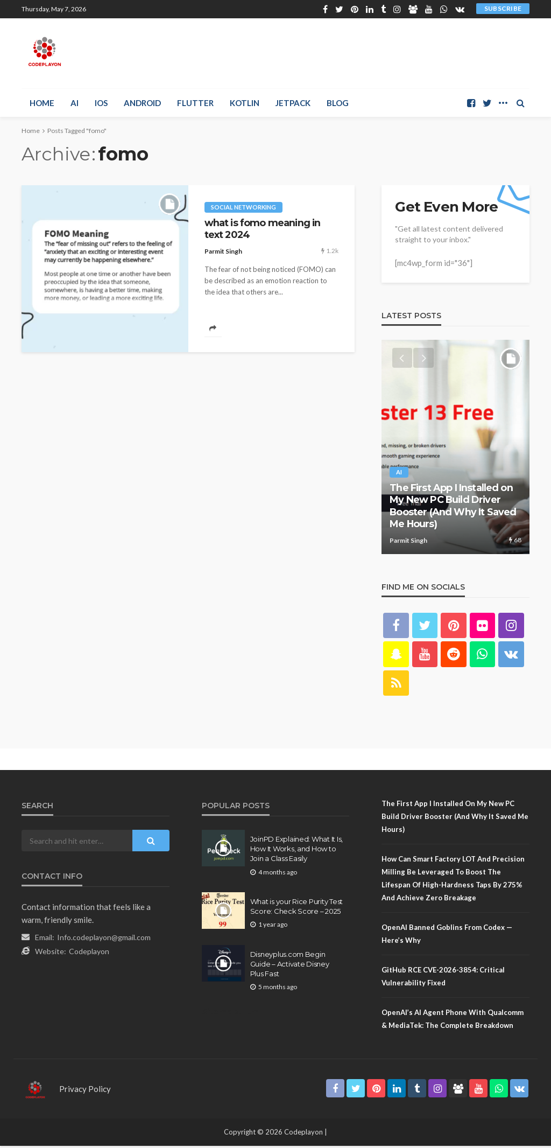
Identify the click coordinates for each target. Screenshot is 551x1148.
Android (142, 103)
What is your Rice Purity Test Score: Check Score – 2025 (296, 908)
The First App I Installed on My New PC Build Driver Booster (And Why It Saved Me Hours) (453, 506)
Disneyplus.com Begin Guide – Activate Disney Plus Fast (289, 965)
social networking (243, 207)
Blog (338, 103)
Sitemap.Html (232, 1014)
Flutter (195, 103)
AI (74, 103)
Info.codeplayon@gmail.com (104, 939)
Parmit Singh (223, 251)
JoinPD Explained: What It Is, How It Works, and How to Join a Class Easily (296, 851)
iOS (101, 103)
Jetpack (293, 103)
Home (42, 103)
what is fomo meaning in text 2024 (262, 228)
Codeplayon (89, 953)
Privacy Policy (85, 1091)
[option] (455, 447)
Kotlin (244, 103)
